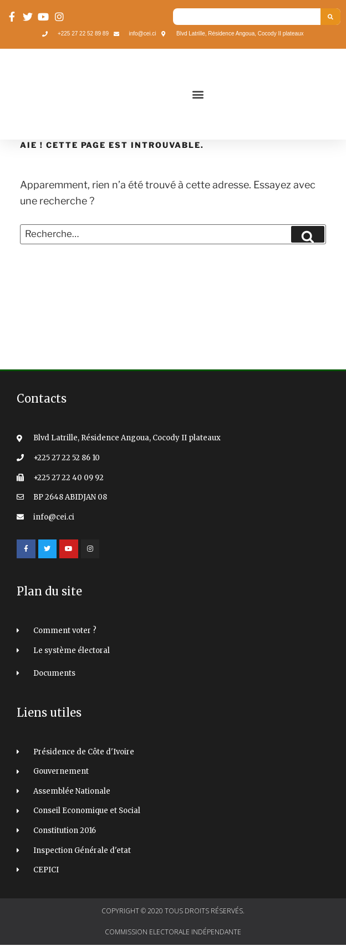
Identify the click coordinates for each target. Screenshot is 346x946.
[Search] (330, 16)
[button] (198, 94)
